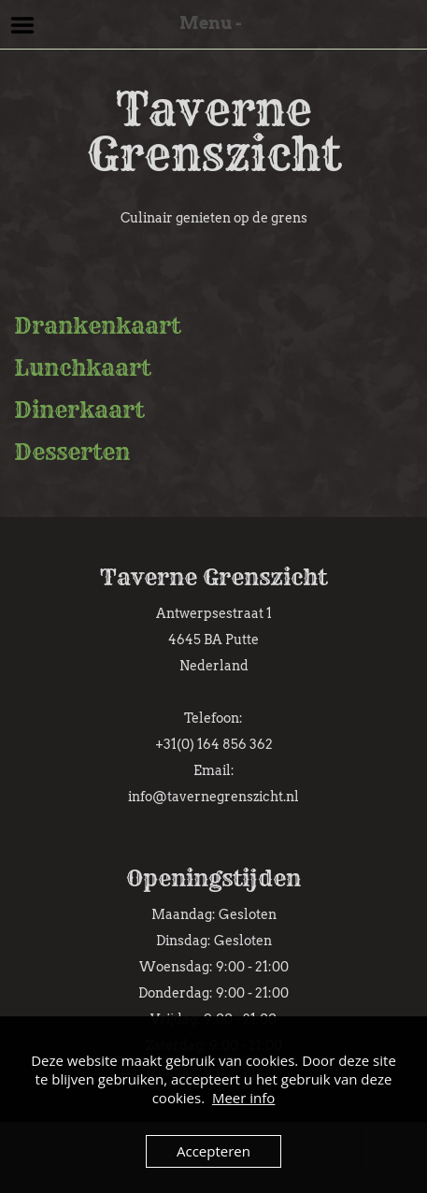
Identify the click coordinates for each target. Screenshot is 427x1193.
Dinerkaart (79, 409)
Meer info (243, 1097)
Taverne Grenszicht (214, 131)
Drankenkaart (97, 325)
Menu (22, 25)
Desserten (72, 452)
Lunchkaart (82, 367)
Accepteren (213, 1151)
